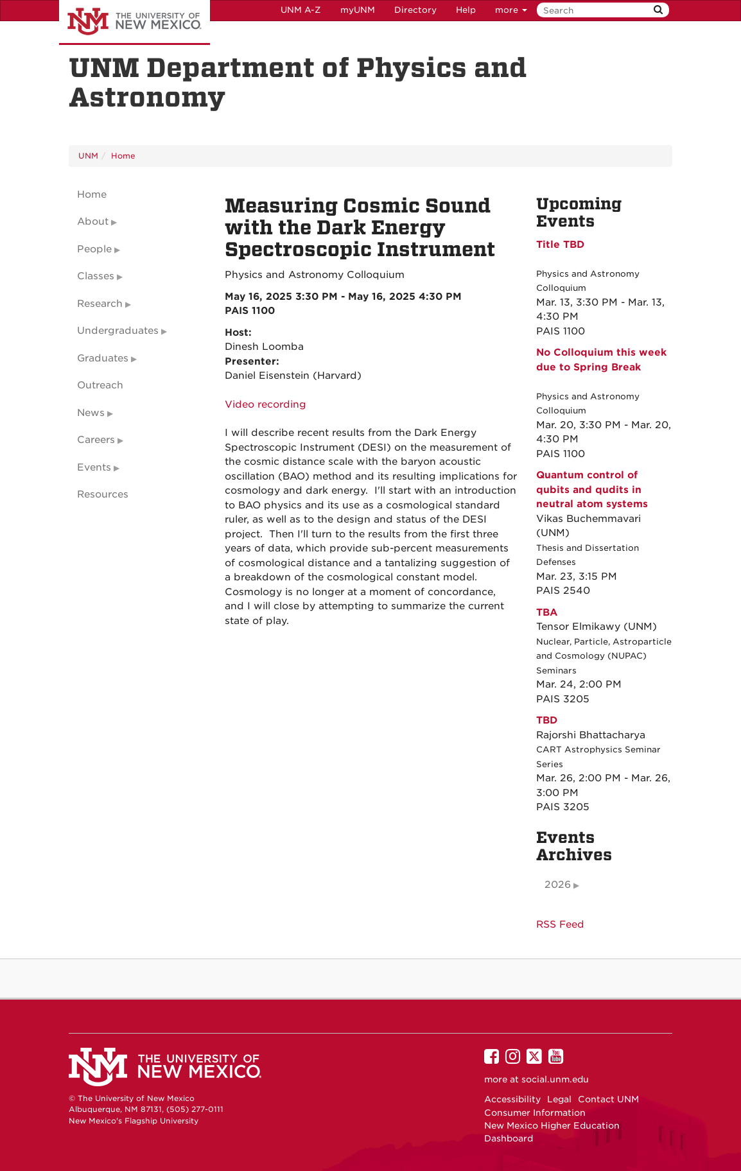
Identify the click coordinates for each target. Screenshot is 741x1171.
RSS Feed (560, 924)
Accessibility (512, 1099)
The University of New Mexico (134, 22)
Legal (559, 1099)
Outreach (100, 385)
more (511, 10)
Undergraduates (118, 330)
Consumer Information (535, 1112)
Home (123, 155)
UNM (88, 155)
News (91, 413)
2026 (558, 884)
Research (100, 303)
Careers (96, 440)
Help (466, 10)
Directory (415, 10)
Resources (102, 494)
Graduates (102, 358)
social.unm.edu (555, 1079)
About (93, 221)
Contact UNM (608, 1099)
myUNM (357, 10)
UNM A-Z (301, 10)
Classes (95, 276)
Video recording (265, 404)
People (94, 249)
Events (94, 467)
